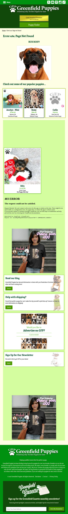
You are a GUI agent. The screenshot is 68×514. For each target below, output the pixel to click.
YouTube (52, 2)
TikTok (64, 2)
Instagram (60, 2)
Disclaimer (38, 476)
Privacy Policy (54, 476)
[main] (34, 76)
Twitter (48, 2)
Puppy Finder (34, 24)
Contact (45, 476)
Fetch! (9, 288)
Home (4, 30)
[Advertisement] (34, 133)
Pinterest (56, 2)
